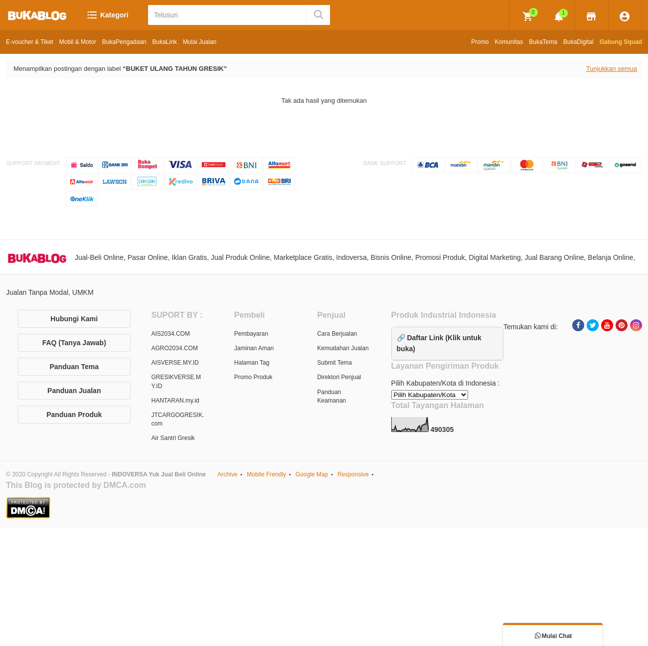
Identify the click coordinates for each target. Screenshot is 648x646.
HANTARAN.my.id (175, 400)
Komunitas (509, 41)
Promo (479, 41)
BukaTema (543, 41)
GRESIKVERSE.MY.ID (176, 381)
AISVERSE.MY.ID (175, 362)
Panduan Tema (74, 367)
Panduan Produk (74, 415)
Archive (227, 474)
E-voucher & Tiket (29, 41)
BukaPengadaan (124, 41)
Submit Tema (334, 362)
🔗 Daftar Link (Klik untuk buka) (439, 343)
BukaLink (165, 41)
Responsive (353, 474)
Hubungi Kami (74, 319)
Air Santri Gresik (173, 437)
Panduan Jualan (74, 391)
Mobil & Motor (77, 41)
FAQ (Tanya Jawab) (74, 343)
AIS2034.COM (171, 333)
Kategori (107, 15)
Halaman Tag (252, 362)
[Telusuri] (228, 15)
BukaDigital (578, 41)
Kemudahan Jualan (342, 348)
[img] (527, 16)
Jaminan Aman (254, 348)
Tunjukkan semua (611, 68)
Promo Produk (253, 377)
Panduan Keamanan (331, 396)
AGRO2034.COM (175, 348)
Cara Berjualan (337, 333)
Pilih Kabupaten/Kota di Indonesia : (445, 383)
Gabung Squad (621, 41)
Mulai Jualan (199, 41)
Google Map (312, 474)
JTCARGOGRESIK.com (178, 419)
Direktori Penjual (339, 377)
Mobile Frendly (266, 474)
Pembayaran (251, 333)
